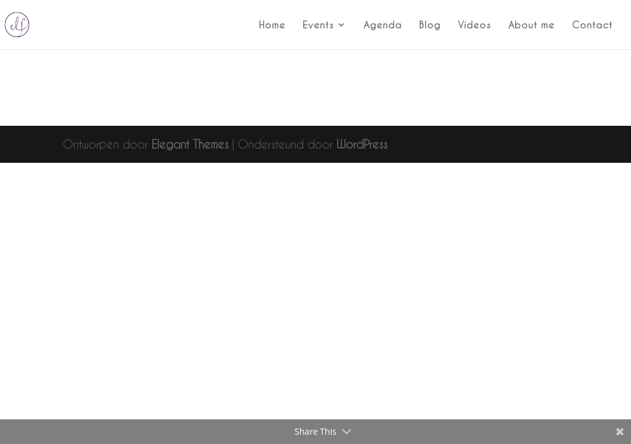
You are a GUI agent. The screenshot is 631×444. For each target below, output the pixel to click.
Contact (592, 25)
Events (318, 25)
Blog (430, 25)
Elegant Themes (190, 144)
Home (272, 25)
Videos (474, 25)
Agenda (383, 25)
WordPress (362, 144)
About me (531, 25)
